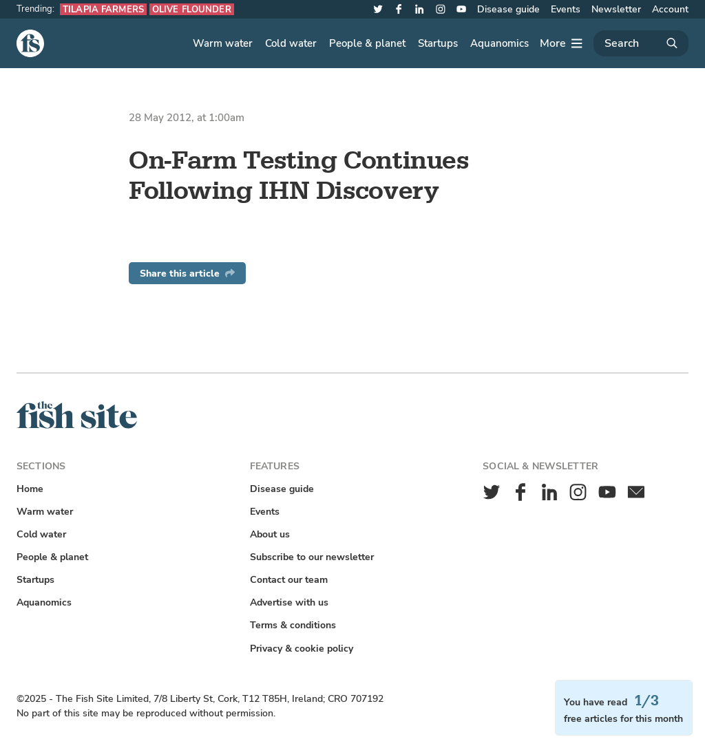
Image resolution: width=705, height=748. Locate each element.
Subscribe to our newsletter (312, 557)
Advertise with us (289, 602)
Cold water (291, 43)
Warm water (223, 43)
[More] (561, 43)
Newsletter (616, 9)
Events (565, 9)
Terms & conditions (293, 625)
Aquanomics (499, 43)
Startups (438, 43)
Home (30, 488)
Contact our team (289, 579)
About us (270, 534)
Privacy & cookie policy (301, 648)
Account (670, 9)
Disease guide (508, 9)
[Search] (640, 43)
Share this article (187, 273)
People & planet (367, 43)
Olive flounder (191, 9)
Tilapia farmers (103, 9)
